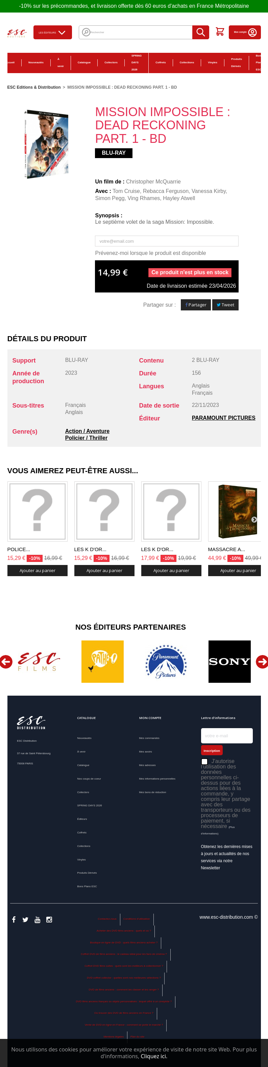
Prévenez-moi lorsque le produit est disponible (150, 253)
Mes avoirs (145, 751)
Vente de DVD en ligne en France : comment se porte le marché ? (124, 1024)
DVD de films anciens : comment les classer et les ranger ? (124, 989)
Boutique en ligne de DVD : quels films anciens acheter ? (124, 942)
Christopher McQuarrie (153, 181)
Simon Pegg (109, 198)
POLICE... (18, 549)
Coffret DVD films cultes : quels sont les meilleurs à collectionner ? (123, 965)
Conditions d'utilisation (136, 918)
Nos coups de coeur (89, 778)
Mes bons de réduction (152, 792)
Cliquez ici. (154, 1056)
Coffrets (160, 62)
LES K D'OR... (90, 549)
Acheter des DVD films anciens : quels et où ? (124, 930)
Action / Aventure (87, 431)
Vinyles (212, 62)
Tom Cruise (126, 191)
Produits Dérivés (236, 63)
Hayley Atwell (179, 198)
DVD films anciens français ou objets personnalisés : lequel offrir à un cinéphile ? (124, 1001)
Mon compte (245, 32)
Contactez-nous (107, 918)
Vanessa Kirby (209, 191)
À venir (60, 63)
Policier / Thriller (86, 438)
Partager (195, 305)
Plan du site (137, 1036)
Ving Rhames (144, 198)
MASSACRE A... (226, 549)
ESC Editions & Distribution (34, 87)
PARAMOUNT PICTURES (223, 418)
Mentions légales (114, 1036)
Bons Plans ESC (87, 886)
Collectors (111, 62)
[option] (39, 661)
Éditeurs (82, 819)
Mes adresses (147, 765)
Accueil (10, 62)
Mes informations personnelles (157, 778)
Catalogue (84, 62)
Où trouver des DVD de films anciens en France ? (123, 1013)
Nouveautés (36, 62)
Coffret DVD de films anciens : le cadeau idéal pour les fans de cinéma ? (124, 954)
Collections (187, 62)
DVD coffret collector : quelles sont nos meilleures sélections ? (124, 977)
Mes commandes (149, 738)
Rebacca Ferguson (166, 191)
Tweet (225, 305)
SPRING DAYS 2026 (136, 62)
